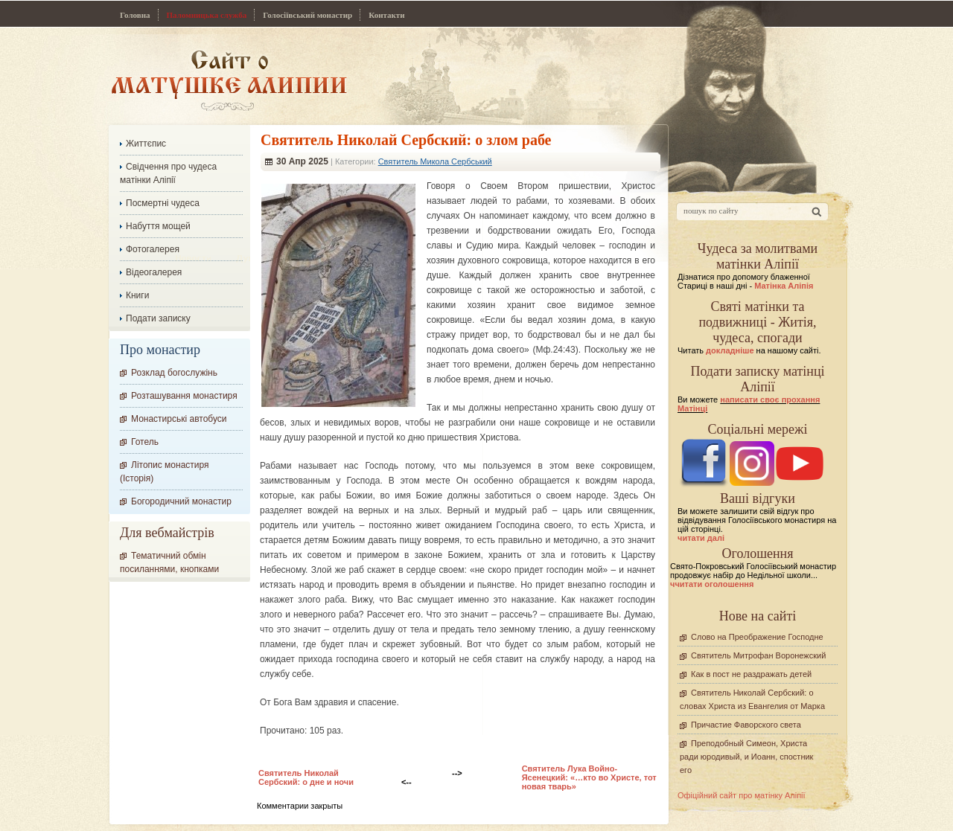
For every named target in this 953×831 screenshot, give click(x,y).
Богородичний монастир (181, 501)
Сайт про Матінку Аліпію (229, 80)
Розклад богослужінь (174, 373)
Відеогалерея (154, 272)
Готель (145, 442)
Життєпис (146, 143)
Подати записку (158, 318)
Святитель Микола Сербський (435, 161)
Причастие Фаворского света (746, 724)
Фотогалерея (152, 249)
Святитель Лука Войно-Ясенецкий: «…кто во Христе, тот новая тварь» (589, 777)
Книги (137, 295)
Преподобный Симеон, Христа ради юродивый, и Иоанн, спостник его (746, 756)
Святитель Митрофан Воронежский (758, 655)
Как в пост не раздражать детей (751, 674)
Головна (135, 14)
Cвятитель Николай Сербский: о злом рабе (406, 140)
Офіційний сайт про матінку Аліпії (742, 795)
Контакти (386, 14)
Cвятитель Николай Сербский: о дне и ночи (306, 777)
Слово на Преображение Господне (757, 636)
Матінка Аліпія (783, 285)
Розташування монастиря (184, 396)
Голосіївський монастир (307, 14)
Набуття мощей (158, 226)
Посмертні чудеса (163, 203)
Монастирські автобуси (178, 419)
